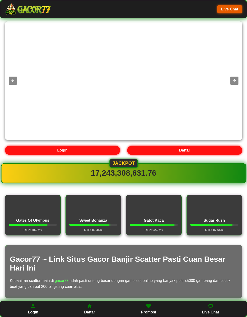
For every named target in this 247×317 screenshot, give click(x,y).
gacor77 (62, 281)
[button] (13, 81)
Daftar (184, 150)
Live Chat (229, 9)
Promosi (148, 308)
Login (62, 150)
